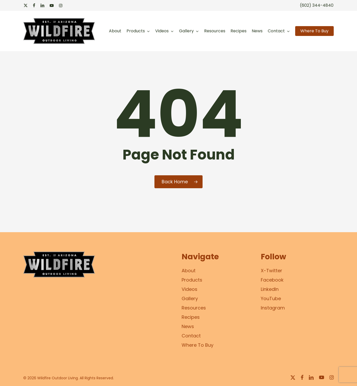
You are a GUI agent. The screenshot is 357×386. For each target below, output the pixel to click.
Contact (191, 335)
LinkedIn (270, 289)
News (188, 326)
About (189, 270)
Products (192, 280)
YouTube (271, 298)
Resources (194, 308)
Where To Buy (197, 345)
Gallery (190, 298)
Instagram (273, 308)
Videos (189, 289)
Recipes (191, 317)
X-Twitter (271, 270)
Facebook (272, 280)
